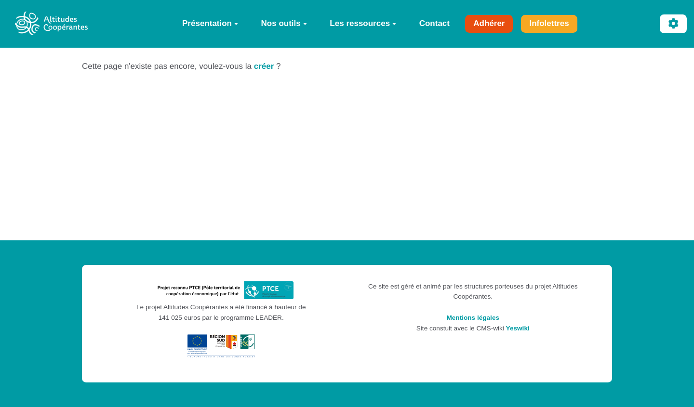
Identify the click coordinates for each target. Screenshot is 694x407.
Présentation (210, 23)
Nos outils (284, 23)
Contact (434, 23)
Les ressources (363, 23)
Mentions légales (472, 317)
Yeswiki (518, 328)
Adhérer (489, 23)
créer (264, 66)
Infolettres (549, 23)
